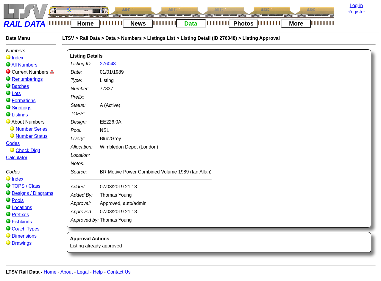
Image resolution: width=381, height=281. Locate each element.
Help (98, 271)
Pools (18, 200)
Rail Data (89, 38)
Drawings (22, 243)
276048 (108, 63)
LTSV (68, 38)
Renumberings (27, 79)
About (66, 271)
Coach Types (25, 228)
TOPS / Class (26, 186)
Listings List (161, 38)
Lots (16, 93)
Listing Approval (261, 38)
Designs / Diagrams (32, 193)
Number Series (32, 129)
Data (190, 23)
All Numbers (25, 64)
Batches (20, 86)
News (138, 23)
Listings (20, 114)
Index (17, 57)
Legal (83, 271)
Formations (23, 100)
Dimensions (24, 236)
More (296, 23)
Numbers (131, 38)
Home (85, 23)
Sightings (21, 107)
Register (356, 11)
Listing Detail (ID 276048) (209, 38)
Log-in (356, 5)
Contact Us (118, 271)
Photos (243, 23)
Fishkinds (22, 221)
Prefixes (20, 214)
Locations (22, 207)
